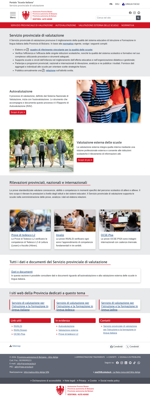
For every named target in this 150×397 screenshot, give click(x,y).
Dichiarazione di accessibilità (45, 380)
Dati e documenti (22, 271)
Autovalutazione (65, 25)
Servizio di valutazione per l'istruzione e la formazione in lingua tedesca (74, 306)
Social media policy (108, 380)
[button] (130, 13)
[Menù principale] (13, 15)
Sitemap (16, 346)
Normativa (127, 25)
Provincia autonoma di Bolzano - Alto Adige (37, 357)
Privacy (81, 380)
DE (117, 4)
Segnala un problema (129, 357)
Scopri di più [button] (18, 112)
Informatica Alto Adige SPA (36, 372)
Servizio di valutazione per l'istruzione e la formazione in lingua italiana (30, 306)
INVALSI (18, 326)
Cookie (92, 380)
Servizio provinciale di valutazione (32, 25)
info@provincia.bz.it (26, 363)
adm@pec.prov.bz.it (24, 367)
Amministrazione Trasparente (90, 357)
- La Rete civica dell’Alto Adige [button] (116, 372)
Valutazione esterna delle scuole (99, 25)
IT (111, 4)
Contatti (111, 357)
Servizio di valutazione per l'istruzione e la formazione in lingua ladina (119, 306)
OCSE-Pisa (107, 235)
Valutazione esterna (68, 330)
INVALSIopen (20, 330)
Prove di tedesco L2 (23, 235)
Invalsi (60, 235)
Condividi (116, 346)
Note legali (69, 380)
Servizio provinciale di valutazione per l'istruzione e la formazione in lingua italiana (120, 329)
